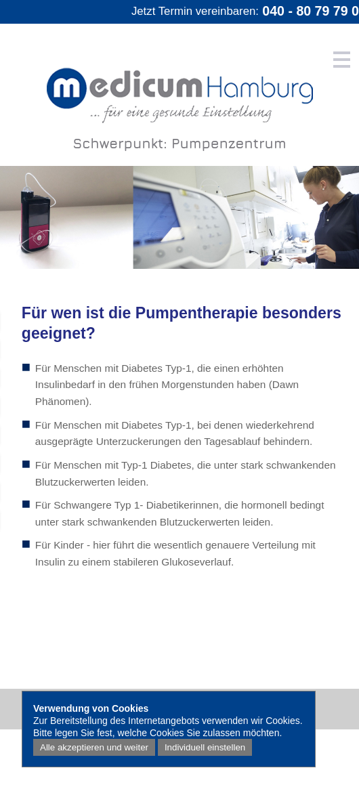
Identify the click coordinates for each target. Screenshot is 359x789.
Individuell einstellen (205, 747)
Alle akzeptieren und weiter (94, 747)
